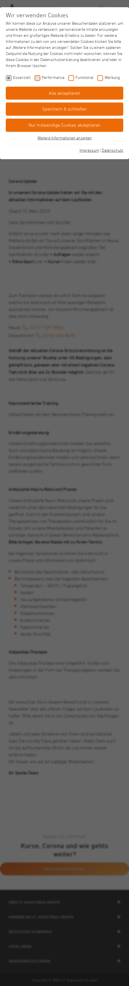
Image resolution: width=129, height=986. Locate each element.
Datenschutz (112, 150)
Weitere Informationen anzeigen (64, 137)
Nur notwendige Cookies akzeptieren (64, 125)
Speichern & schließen (64, 108)
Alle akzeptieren (64, 93)
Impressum (89, 150)
